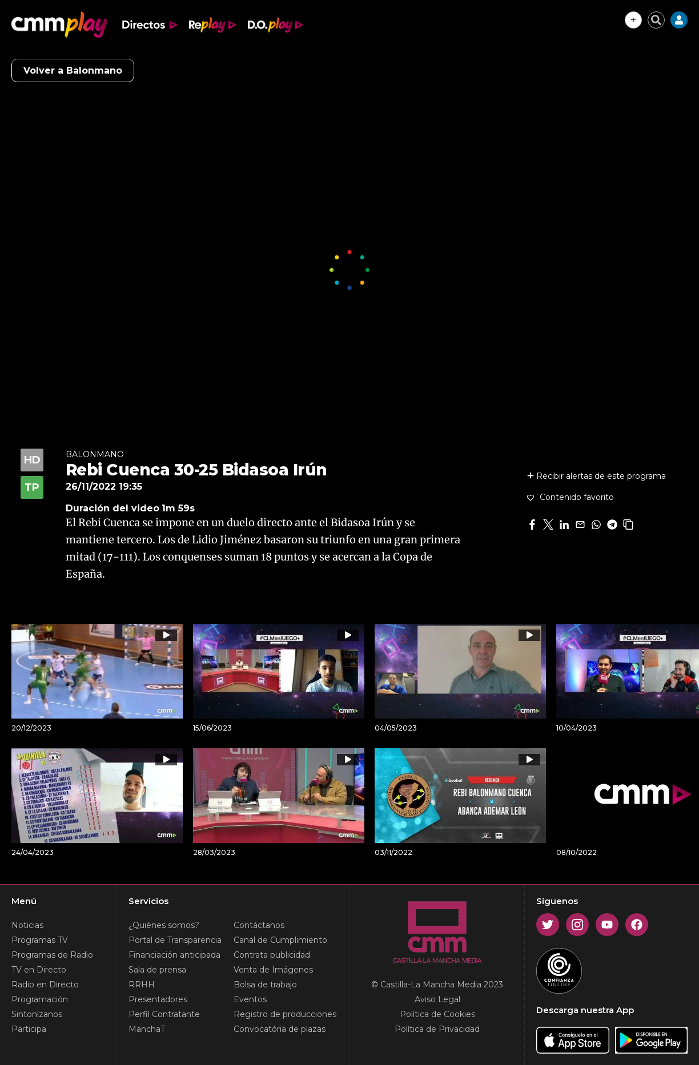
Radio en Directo (45, 984)
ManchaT (146, 1029)
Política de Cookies (437, 1014)
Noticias (27, 925)
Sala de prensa (157, 970)
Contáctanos (259, 925)
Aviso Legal (437, 999)
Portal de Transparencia (175, 940)
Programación (39, 999)
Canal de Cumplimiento (280, 940)
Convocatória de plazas (280, 1029)
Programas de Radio (52, 955)
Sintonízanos (36, 1014)
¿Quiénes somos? (163, 925)
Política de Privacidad (437, 1029)
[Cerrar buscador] (656, 20)
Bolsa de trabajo (265, 984)
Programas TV (39, 940)
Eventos (250, 999)
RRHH (141, 984)
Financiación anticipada (174, 955)
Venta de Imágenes (273, 970)
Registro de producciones (285, 1014)
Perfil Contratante (164, 1014)
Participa (28, 1029)
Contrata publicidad (272, 955)
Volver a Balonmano (72, 70)
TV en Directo (38, 970)
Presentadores (157, 999)
